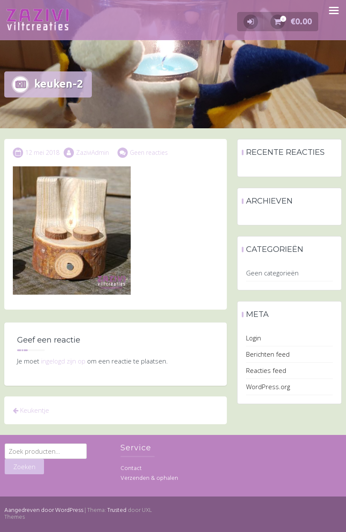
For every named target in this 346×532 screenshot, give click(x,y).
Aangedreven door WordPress (43, 510)
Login (253, 338)
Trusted (116, 510)
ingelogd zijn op (63, 361)
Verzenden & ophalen (149, 478)
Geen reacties (149, 152)
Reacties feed (266, 370)
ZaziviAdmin (92, 152)
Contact (131, 468)
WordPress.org (268, 386)
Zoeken (24, 466)
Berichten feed (268, 354)
